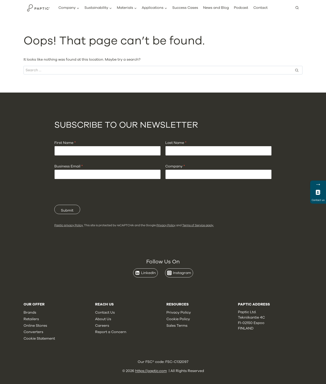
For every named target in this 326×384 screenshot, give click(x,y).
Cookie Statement (39, 338)
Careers (102, 325)
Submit (67, 210)
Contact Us (105, 312)
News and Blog (216, 7)
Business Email (68, 166)
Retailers (31, 319)
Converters (33, 331)
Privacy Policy (165, 225)
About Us (103, 319)
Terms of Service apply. (198, 225)
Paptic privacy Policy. (68, 225)
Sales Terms (176, 325)
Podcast (241, 7)
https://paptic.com (151, 370)
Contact (260, 7)
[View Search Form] (298, 8)
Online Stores (35, 325)
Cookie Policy (178, 319)
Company (175, 166)
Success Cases (185, 7)
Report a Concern (110, 331)
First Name (65, 143)
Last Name (176, 143)
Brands (30, 312)
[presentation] (88, 202)
